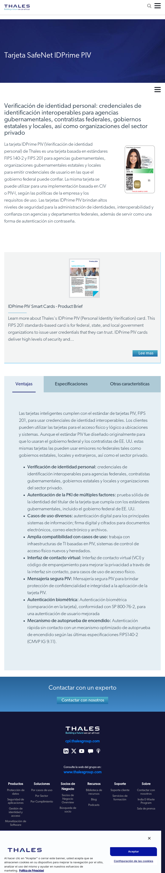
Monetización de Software (15, 823)
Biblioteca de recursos (94, 792)
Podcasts (93, 805)
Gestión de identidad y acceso (16, 812)
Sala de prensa (146, 808)
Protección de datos (15, 792)
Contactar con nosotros (83, 700)
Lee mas (145, 353)
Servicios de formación (119, 797)
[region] (80, 851)
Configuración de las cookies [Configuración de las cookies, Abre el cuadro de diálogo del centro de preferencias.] (133, 861)
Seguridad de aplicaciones (15, 801)
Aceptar (133, 851)
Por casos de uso (41, 790)
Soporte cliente (119, 790)
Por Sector (41, 796)
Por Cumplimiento (42, 801)
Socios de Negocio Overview (68, 799)
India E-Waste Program (146, 801)
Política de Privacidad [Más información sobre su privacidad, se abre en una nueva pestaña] (31, 870)
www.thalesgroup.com (83, 772)
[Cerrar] (149, 838)
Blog (94, 799)
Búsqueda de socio (68, 810)
